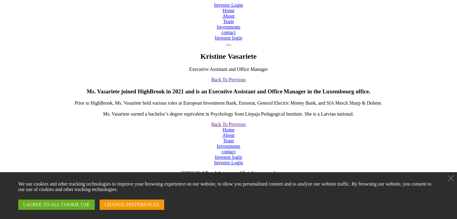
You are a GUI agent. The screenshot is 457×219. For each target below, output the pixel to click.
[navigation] (228, 45)
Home (228, 10)
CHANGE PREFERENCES (132, 204)
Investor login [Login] (228, 37)
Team (228, 21)
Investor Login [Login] (228, 5)
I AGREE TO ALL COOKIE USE (56, 204)
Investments (228, 27)
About (228, 16)
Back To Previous (228, 79)
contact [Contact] (228, 32)
